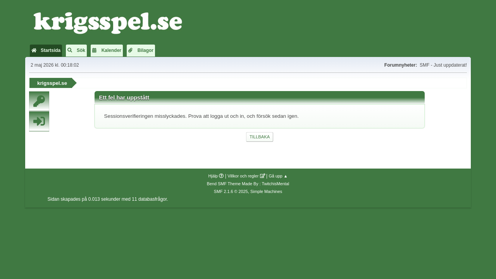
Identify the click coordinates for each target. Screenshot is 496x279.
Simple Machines (266, 191)
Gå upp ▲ (278, 176)
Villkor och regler (242, 176)
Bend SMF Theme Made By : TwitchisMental (248, 183)
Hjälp (213, 176)
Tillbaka (260, 136)
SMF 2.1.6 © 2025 (231, 191)
